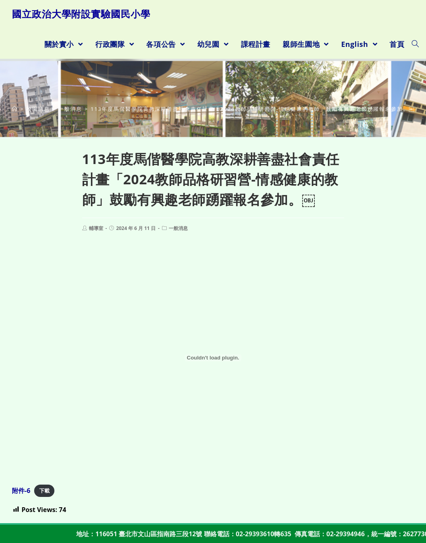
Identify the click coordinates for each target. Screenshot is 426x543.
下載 (44, 491)
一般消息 (178, 228)
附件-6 (21, 490)
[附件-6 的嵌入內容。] (213, 358)
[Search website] (415, 44)
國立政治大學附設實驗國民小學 (81, 13)
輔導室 (96, 228)
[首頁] (15, 108)
